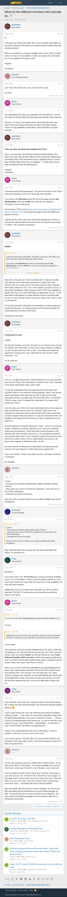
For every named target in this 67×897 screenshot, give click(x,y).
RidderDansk (14, 831)
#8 (61, 375)
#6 (61, 242)
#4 (61, 145)
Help (31, 890)
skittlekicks (13, 821)
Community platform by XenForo (23, 895)
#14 (61, 759)
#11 (61, 567)
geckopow (10, 20)
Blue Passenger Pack (19, 838)
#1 (61, 34)
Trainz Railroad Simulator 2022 (38, 821)
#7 (61, 331)
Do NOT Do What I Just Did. (22, 818)
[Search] (60, 2)
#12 (61, 610)
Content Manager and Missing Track (26, 828)
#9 (61, 477)
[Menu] (7, 2)
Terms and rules (10, 890)
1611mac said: (11, 524)
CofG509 (13, 857)
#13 (61, 698)
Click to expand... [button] (34, 273)
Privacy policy (23, 890)
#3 (61, 110)
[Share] (58, 33)
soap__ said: (10, 614)
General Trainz (28, 841)
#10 (61, 519)
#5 (61, 187)
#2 (61, 84)
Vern (11, 841)
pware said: (10, 253)
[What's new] (56, 2)
